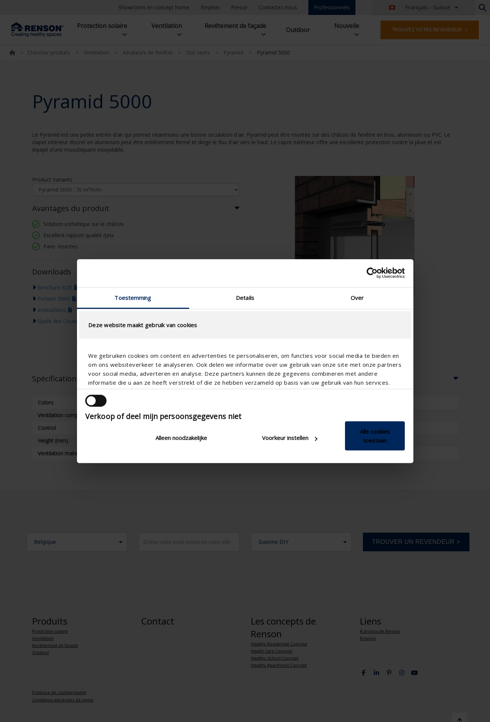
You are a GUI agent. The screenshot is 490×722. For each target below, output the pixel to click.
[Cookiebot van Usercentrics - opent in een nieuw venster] (372, 273)
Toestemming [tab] (132, 297)
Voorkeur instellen (289, 437)
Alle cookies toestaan (375, 436)
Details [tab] (245, 297)
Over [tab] (357, 297)
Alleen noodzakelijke (181, 437)
